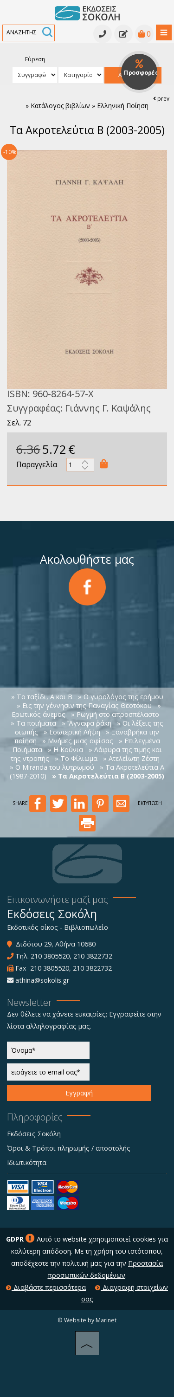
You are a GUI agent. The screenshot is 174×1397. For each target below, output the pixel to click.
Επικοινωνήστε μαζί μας (57, 899)
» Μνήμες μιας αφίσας (77, 740)
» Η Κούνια (65, 749)
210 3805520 (50, 956)
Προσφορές (141, 68)
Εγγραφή (79, 1092)
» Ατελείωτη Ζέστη (131, 758)
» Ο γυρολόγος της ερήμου (120, 696)
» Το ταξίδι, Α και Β (41, 696)
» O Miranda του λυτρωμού (52, 767)
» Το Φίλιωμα (76, 758)
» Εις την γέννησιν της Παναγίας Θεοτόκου (84, 705)
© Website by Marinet (87, 1320)
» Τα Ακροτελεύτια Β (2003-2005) (108, 776)
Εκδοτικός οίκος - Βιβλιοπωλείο (57, 927)
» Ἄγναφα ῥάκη (86, 723)
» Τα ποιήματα (33, 723)
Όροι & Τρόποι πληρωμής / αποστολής (68, 1148)
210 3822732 (92, 956)
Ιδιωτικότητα (26, 1162)
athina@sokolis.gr (42, 980)
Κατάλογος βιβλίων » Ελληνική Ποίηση (89, 105)
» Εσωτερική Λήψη (72, 731)
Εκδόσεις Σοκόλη (34, 1133)
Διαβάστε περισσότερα (46, 1287)
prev (161, 99)
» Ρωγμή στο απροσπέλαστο (115, 714)
